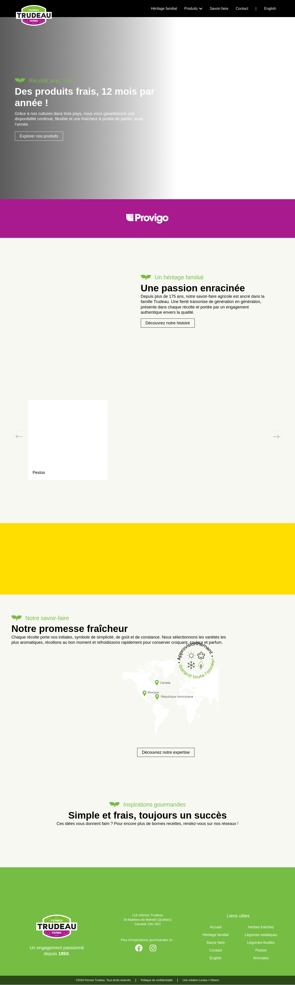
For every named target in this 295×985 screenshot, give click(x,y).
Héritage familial (216, 935)
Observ (214, 980)
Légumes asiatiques (261, 935)
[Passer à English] (270, 8)
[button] (19, 437)
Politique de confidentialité (156, 980)
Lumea (203, 980)
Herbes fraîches (261, 927)
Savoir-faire (215, 943)
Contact (215, 950)
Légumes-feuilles (261, 943)
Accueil (215, 927)
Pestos (261, 950)
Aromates (261, 958)
